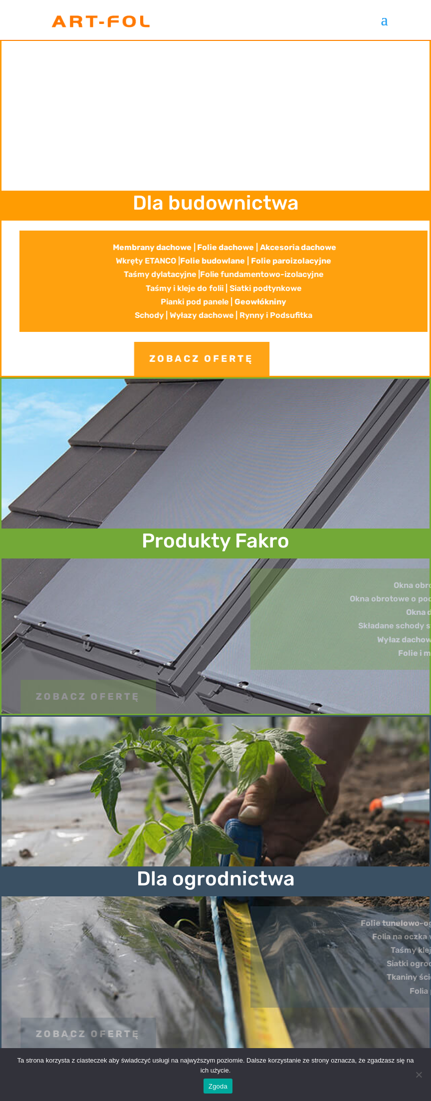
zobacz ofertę (159, 358)
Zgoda (218, 1086)
